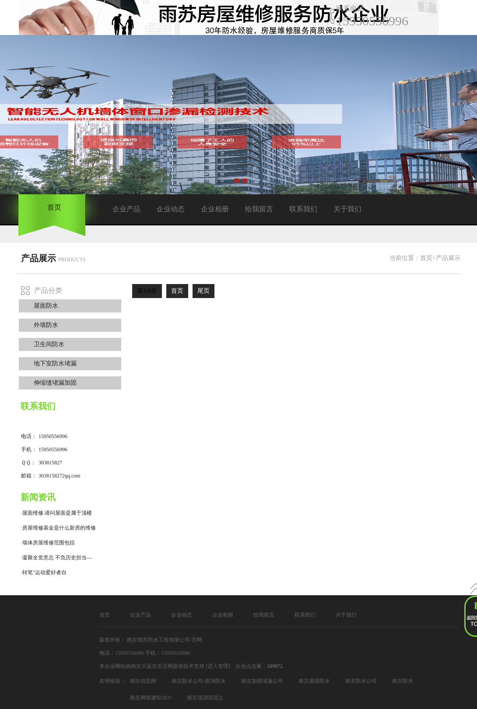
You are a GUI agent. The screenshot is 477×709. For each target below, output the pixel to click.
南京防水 (402, 681)
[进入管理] (218, 666)
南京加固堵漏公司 (262, 681)
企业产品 (126, 209)
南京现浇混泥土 (205, 698)
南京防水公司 (361, 681)
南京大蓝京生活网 (152, 666)
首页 (54, 207)
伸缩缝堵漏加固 (55, 382)
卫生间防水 (49, 344)
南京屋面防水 (314, 681)
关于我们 (347, 209)
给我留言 (259, 209)
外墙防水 (46, 325)
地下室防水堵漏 (55, 363)
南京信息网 (143, 681)
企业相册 (215, 209)
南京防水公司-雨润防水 (199, 681)
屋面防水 (46, 305)
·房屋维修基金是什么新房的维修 (58, 528)
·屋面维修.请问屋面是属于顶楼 (56, 513)
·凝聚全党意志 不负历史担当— (56, 558)
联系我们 (303, 209)
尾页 (203, 291)
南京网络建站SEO (151, 698)
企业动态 (171, 209)
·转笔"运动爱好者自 (44, 572)
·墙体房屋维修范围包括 (48, 543)
